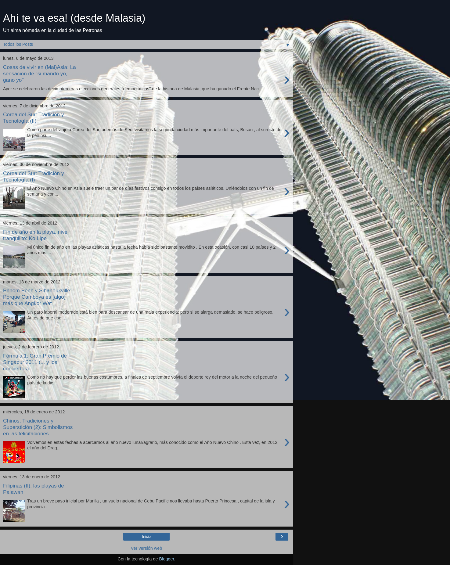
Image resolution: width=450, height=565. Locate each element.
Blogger (166, 558)
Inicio (146, 536)
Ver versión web (146, 548)
